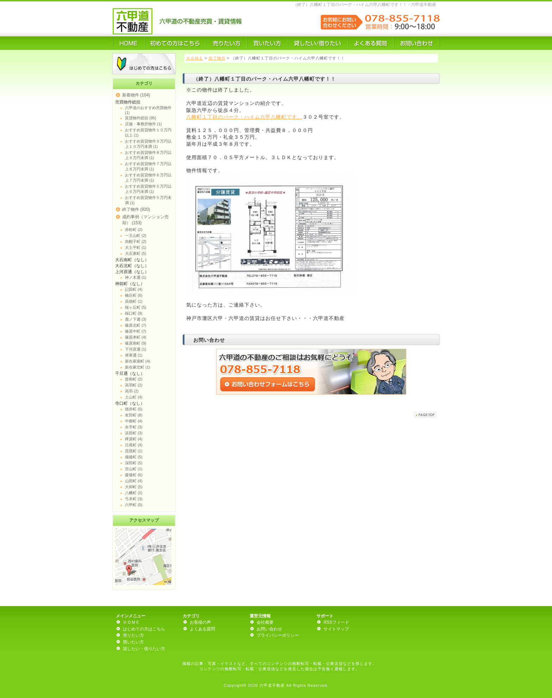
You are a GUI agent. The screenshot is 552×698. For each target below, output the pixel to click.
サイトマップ (336, 629)
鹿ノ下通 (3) (135, 319)
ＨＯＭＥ (194, 58)
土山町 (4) (134, 397)
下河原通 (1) (135, 349)
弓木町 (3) (134, 499)
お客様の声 (200, 622)
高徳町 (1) (134, 301)
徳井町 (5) (134, 409)
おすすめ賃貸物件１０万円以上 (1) (148, 132)
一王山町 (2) (135, 235)
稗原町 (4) (134, 439)
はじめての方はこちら (144, 629)
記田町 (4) (134, 289)
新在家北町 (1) (137, 367)
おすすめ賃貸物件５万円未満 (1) (148, 200)
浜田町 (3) (134, 433)
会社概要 (265, 622)
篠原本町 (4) (135, 337)
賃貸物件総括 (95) (140, 118)
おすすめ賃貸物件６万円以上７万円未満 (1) (148, 177)
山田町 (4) (134, 481)
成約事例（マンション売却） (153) (145, 219)
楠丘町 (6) (134, 295)
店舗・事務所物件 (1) (143, 124)
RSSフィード (336, 622)
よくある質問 (202, 629)
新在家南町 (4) (137, 361)
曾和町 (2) (134, 379)
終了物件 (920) (136, 209)
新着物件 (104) (136, 95)
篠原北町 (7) (135, 325)
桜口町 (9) (134, 313)
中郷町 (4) (134, 421)
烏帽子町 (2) (135, 241)
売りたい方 (133, 635)
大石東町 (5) (135, 253)
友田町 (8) (134, 415)
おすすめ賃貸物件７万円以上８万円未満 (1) (148, 166)
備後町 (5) (134, 457)
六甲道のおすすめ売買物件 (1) (148, 110)
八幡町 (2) (134, 493)
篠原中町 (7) (135, 331)
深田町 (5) (134, 463)
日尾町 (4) (134, 445)
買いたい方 (133, 642)
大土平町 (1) (135, 247)
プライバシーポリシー (278, 635)
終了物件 (217, 58)
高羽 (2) (132, 391)
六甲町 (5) (134, 505)
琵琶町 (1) (134, 451)
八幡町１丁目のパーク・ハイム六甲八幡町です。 (244, 117)
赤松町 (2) (134, 229)
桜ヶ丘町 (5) (135, 307)
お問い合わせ (269, 629)
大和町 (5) (134, 487)
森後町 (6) (134, 475)
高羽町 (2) (134, 385)
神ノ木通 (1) (135, 277)
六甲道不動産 (272, 685)
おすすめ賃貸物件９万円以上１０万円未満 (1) (148, 144)
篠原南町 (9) (135, 343)
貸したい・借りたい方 (144, 648)
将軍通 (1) (134, 355)
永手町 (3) (134, 427)
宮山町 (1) (134, 469)
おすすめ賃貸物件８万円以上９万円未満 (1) (148, 155)
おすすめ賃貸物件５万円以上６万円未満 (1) (148, 189)
